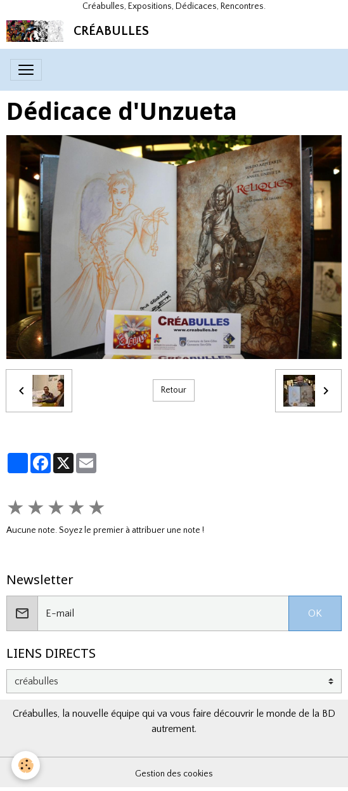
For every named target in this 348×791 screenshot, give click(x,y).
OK (315, 613)
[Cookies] (25, 765)
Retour (173, 390)
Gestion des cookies (174, 774)
